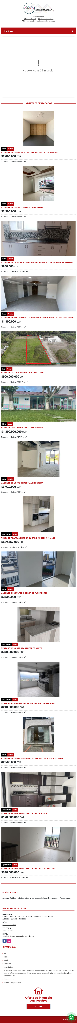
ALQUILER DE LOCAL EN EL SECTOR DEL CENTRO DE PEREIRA (29, 152)
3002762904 (31, 19)
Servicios (7, 964)
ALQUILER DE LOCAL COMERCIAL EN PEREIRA (22, 207)
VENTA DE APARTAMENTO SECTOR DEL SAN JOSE (24, 813)
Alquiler (7, 960)
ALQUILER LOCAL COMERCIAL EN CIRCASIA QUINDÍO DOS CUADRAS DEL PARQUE (38, 318)
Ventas (6, 957)
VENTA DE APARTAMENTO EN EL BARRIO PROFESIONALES (28, 538)
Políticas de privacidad (12, 983)
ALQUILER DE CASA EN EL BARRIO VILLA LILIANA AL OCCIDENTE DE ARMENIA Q (38, 262)
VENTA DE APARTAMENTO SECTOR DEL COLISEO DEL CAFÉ (28, 868)
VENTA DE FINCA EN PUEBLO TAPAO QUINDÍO (22, 428)
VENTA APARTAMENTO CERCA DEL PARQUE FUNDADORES (28, 703)
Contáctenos (9, 979)
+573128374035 (46, 19)
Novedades (8, 967)
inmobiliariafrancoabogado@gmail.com (18, 936)
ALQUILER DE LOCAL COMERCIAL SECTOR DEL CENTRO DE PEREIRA (32, 758)
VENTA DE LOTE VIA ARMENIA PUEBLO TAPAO (22, 373)
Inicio (6, 953)
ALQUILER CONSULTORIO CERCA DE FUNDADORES (24, 593)
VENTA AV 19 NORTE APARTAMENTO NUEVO (21, 648)
